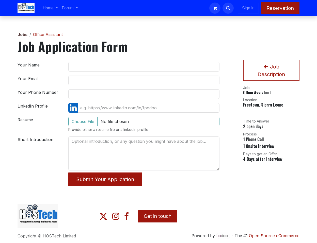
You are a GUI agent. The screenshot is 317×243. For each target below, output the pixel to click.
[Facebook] (126, 216)
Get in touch (157, 216)
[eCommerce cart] (214, 8)
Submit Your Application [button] (105, 179)
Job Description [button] (271, 70)
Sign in (248, 8)
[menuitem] (50, 8)
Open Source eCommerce (274, 235)
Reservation (280, 8)
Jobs (22, 34)
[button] (228, 8)
